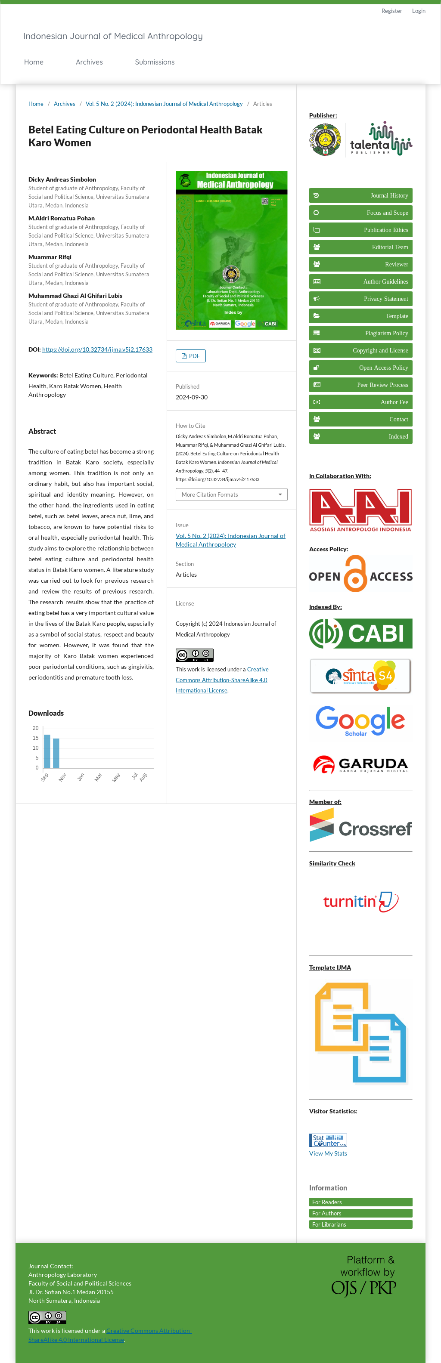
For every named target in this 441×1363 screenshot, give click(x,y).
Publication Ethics (386, 230)
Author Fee (394, 402)
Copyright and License (380, 350)
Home (33, 62)
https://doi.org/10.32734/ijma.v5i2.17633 (97, 349)
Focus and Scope (387, 213)
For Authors (327, 1213)
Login (418, 10)
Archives (89, 62)
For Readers (327, 1202)
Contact (398, 419)
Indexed (398, 436)
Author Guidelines (385, 281)
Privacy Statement (386, 299)
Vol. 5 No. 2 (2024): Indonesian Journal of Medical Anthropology (164, 103)
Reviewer (396, 264)
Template (397, 316)
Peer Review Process (382, 385)
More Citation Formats (210, 494)
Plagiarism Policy (386, 333)
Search (341, 62)
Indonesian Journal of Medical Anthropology (113, 36)
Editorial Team (390, 247)
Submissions (155, 62)
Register (392, 10)
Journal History (389, 195)
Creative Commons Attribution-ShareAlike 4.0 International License (222, 680)
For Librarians (329, 1224)
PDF (194, 355)
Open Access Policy (383, 368)
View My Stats (328, 1153)
